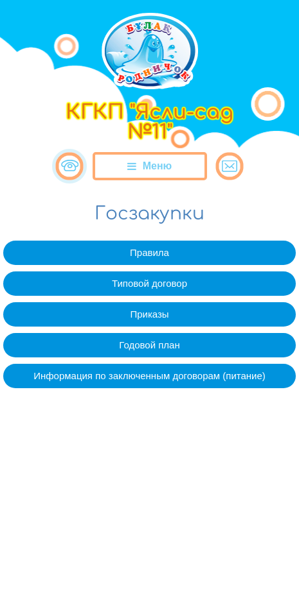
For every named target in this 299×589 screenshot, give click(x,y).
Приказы (149, 314)
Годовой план (149, 344)
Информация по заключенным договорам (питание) (149, 375)
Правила (149, 252)
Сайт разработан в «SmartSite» (149, 552)
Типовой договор (149, 283)
